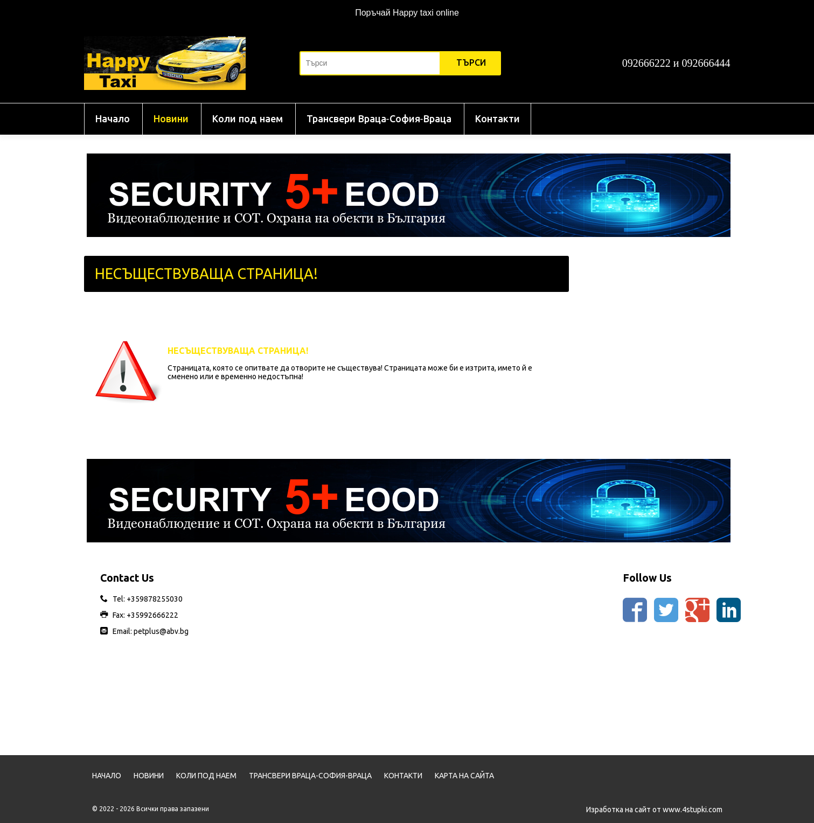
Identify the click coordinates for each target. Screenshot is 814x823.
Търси (471, 62)
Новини (171, 119)
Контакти (497, 119)
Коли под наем (247, 119)
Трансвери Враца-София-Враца (379, 119)
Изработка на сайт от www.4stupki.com (654, 809)
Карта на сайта (464, 775)
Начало (112, 119)
